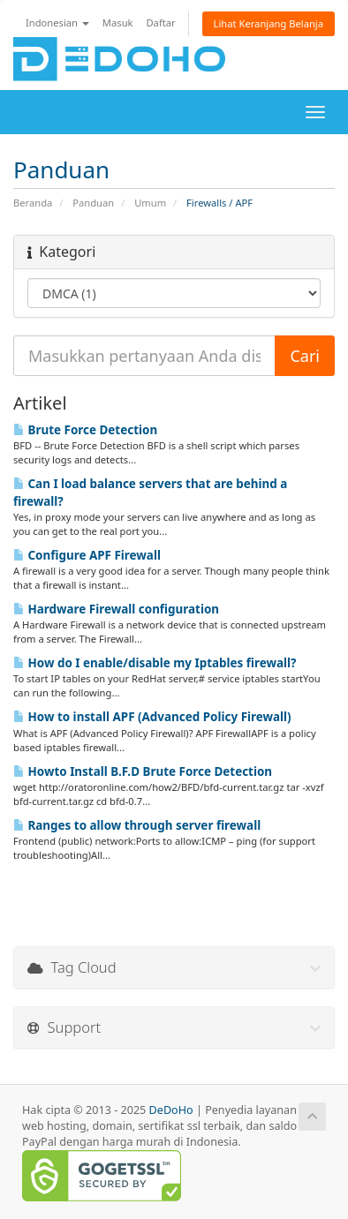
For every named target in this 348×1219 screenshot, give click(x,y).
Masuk (117, 22)
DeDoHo (171, 1109)
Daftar (160, 22)
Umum (150, 202)
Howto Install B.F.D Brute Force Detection (142, 771)
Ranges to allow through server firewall (137, 825)
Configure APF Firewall (87, 555)
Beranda (32, 202)
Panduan (93, 202)
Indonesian (57, 22)
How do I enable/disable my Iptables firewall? (155, 663)
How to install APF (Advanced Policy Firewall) (152, 717)
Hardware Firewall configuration (116, 609)
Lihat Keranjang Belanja (268, 23)
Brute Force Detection (85, 430)
